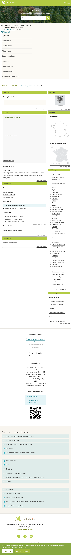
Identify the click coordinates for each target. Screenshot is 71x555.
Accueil (5, 86)
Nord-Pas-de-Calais (58, 222)
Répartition (6, 51)
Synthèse (5, 36)
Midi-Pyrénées (56, 220)
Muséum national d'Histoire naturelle (18, 445)
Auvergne (55, 192)
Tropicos (8, 469)
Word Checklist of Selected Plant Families (19, 453)
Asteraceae (5, 32)
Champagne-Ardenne (58, 203)
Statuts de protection (10, 76)
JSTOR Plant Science (12, 494)
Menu (67, 3)
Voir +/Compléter (42, 109)
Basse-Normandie (57, 194)
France (54, 238)
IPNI (6, 465)
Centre (54, 201)
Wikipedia (8, 489)
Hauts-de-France (57, 211)
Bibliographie (7, 71)
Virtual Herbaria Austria (13, 506)
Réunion (54, 264)
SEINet (7, 481)
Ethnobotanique (8, 56)
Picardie (54, 226)
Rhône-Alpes (56, 231)
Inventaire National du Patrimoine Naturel (19, 436)
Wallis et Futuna (57, 266)
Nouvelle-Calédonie (58, 260)
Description (6, 41)
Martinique (55, 256)
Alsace (54, 188)
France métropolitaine (58, 244)
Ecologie (5, 61)
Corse (54, 205)
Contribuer (60, 106)
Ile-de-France (56, 214)
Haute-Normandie (57, 209)
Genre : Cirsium (8, 197)
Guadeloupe (55, 253)
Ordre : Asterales (8, 192)
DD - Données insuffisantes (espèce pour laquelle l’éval (58, 282)
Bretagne (55, 198)
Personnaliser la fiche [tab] (34, 354)
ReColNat (8, 449)
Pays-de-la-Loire (57, 224)
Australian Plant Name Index (15, 473)
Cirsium (3, 30)
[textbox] (33, 18)
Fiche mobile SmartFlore (32, 402)
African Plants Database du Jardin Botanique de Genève (24, 477)
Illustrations (7, 46)
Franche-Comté (56, 207)
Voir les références (8, 160)
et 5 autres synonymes (39, 224)
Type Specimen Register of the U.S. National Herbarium (24, 502)
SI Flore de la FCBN (11, 440)
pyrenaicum (11, 30)
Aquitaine (55, 190)
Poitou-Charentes (57, 229)
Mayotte (54, 258)
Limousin (54, 216)
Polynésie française (58, 262)
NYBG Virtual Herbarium (13, 498)
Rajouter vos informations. (57, 312)
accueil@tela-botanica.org (25, 530)
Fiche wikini (32, 397)
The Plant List (10, 461)
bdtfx (14, 86)
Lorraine (54, 218)
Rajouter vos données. (10, 242)
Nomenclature (7, 66)
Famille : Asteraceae (9, 194)
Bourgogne (55, 196)
